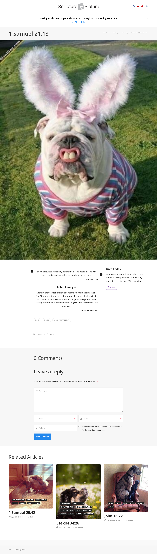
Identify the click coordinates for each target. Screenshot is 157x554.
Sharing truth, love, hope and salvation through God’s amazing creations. (78, 20)
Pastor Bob (29, 517)
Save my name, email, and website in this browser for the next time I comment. (102, 428)
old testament (61, 320)
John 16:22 (113, 515)
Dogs (46, 320)
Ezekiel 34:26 (67, 523)
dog (37, 320)
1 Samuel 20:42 (22, 512)
